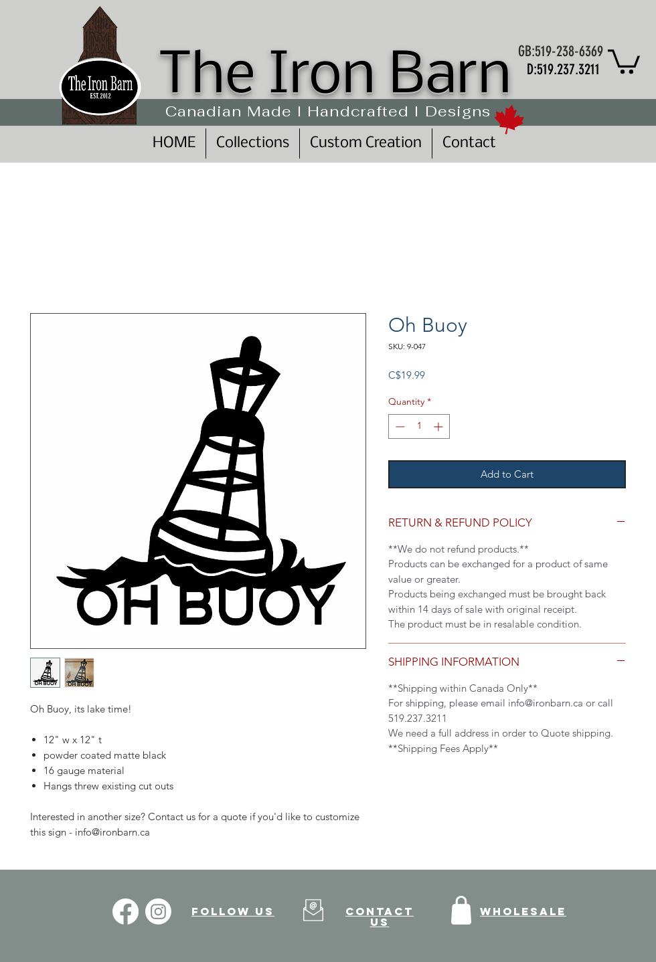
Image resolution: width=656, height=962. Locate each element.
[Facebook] (125, 911)
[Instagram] (158, 911)
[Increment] (439, 426)
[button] (624, 60)
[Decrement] (398, 426)
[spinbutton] (419, 426)
